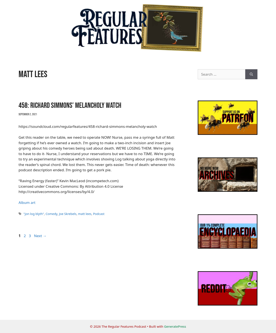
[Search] (251, 74)
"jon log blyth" (33, 214)
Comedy (51, 214)
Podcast (99, 214)
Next (40, 235)
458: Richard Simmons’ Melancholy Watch (70, 105)
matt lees (85, 214)
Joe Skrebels (67, 214)
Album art (27, 202)
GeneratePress (175, 326)
